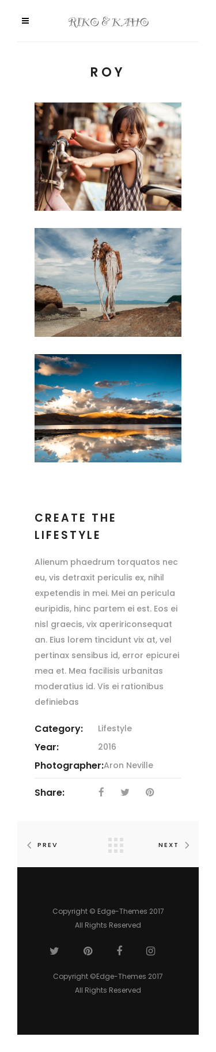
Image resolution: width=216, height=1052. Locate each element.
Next (176, 844)
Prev (40, 844)
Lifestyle (115, 728)
